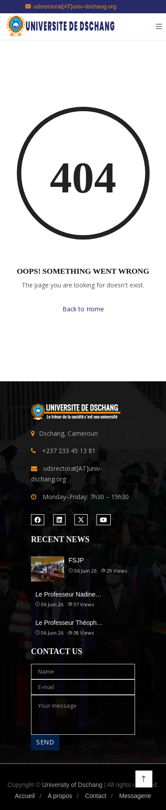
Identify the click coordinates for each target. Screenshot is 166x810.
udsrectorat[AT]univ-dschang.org (70, 6)
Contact (95, 795)
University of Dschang (72, 784)
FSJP (76, 560)
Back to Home (83, 309)
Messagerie (135, 795)
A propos (60, 795)
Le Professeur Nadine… (68, 594)
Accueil (25, 795)
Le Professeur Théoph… (69, 622)
